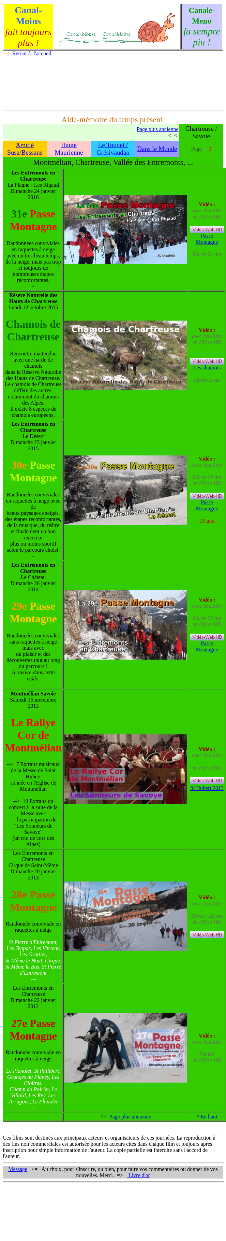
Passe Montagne (207, 239)
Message (17, 1169)
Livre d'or (138, 1175)
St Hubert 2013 (207, 788)
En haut (208, 1116)
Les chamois (207, 365)
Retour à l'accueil (31, 53)
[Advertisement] (113, 82)
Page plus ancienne (158, 129)
